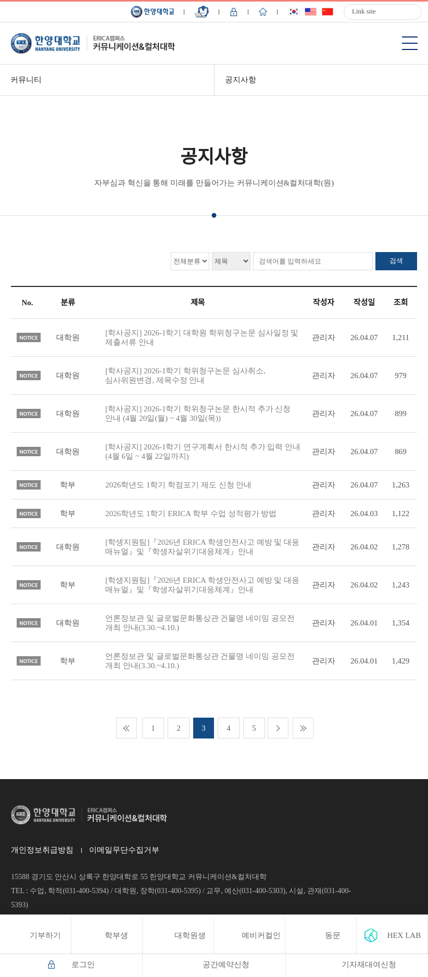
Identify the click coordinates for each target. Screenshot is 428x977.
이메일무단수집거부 (124, 850)
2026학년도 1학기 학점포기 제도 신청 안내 (178, 485)
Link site (364, 11)
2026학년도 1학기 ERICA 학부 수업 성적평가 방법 (190, 513)
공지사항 (240, 80)
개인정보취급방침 (42, 850)
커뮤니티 (26, 80)
